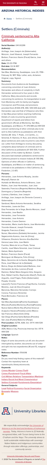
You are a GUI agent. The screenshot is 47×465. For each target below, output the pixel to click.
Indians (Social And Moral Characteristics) (19, 379)
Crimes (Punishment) (11, 373)
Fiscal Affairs (25, 373)
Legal (4, 388)
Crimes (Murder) (8, 370)
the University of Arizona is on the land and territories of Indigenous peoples (23, 428)
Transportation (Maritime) (32, 376)
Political (10, 388)
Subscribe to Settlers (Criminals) (3, 394)
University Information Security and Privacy (23, 456)
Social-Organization (32, 388)
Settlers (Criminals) (10, 382)
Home (9, 18)
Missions (14, 391)
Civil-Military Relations (11, 376)
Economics (19, 388)
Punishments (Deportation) (29, 382)
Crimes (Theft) (22, 370)
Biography (6, 391)
